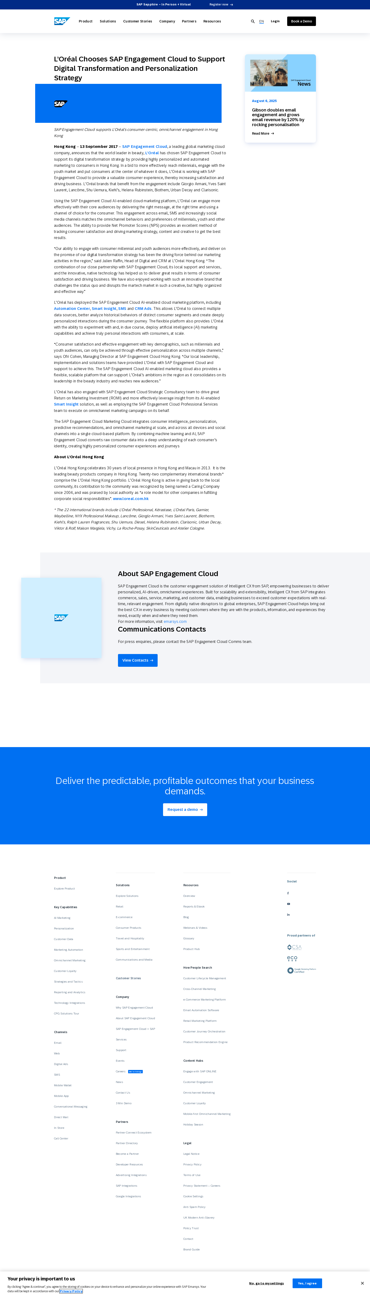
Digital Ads (61, 1064)
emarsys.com (175, 621)
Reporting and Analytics (69, 992)
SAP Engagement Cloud (144, 146)
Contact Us (123, 1092)
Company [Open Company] (167, 21)
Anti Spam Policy (194, 1207)
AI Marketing (62, 918)
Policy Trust (191, 1228)
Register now (219, 4)
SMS (122, 308)
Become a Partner (127, 1153)
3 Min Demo (124, 1103)
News (119, 1082)
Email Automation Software (201, 1010)
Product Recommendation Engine (205, 1042)
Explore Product (64, 888)
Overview (189, 896)
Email (58, 1042)
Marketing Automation (68, 949)
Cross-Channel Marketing (199, 989)
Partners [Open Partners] (189, 21)
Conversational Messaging (71, 1106)
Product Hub (191, 949)
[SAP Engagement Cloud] (62, 21)
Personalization (64, 928)
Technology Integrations (69, 1003)
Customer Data (63, 939)
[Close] (362, 1285)
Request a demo (183, 809)
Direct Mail (61, 1117)
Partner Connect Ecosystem (134, 1132)
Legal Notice (191, 1153)
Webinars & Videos (195, 927)
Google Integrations (128, 1196)
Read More (260, 133)
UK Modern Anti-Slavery (199, 1217)
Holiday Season (193, 1124)
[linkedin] (301, 914)
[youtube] (301, 904)
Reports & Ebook (194, 906)
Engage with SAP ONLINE (200, 1071)
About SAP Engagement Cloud (135, 1018)
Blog (186, 917)
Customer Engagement (198, 1082)
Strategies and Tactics (68, 981)
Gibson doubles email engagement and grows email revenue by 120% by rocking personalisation (278, 117)
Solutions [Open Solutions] (108, 21)
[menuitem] (261, 21)
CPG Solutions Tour (66, 1013)
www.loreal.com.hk (131, 498)
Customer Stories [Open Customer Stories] (137, 21)
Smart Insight (104, 308)
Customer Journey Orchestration (204, 1031)
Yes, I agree (307, 1285)
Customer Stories (128, 978)
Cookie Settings (193, 1196)
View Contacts (135, 660)
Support (121, 1050)
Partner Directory (127, 1143)
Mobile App (61, 1096)
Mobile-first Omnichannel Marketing (207, 1114)
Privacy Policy (192, 1164)
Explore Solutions (127, 896)
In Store (59, 1127)
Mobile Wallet (63, 1085)
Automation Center (72, 308)
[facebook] (301, 893)
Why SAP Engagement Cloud (134, 1007)
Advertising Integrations (131, 1175)
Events (120, 1060)
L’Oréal (152, 153)
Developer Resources (130, 1164)
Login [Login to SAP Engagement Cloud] (275, 21)
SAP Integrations (126, 1185)
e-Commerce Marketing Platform (204, 999)
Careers (129, 1071)
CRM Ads (143, 308)
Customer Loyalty (65, 971)
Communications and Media (134, 959)
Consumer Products (128, 927)
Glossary (188, 938)
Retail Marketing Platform (200, 1020)
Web (57, 1053)
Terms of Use (191, 1175)
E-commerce (124, 917)
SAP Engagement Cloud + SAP (135, 1029)
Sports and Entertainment (133, 949)
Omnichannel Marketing (70, 960)
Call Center (61, 1138)
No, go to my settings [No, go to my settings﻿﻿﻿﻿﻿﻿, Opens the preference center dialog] (266, 1285)
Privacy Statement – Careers (201, 1185)
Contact (188, 1238)
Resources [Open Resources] (212, 21)
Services (121, 1039)
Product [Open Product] (86, 21)
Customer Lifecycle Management (204, 978)
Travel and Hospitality (130, 938)
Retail (119, 906)
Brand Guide (191, 1249)
